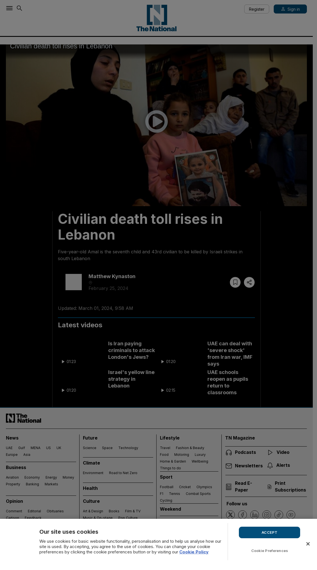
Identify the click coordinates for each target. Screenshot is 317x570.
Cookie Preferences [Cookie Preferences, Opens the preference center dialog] (269, 550)
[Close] (308, 544)
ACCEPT (269, 532)
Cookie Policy (194, 552)
